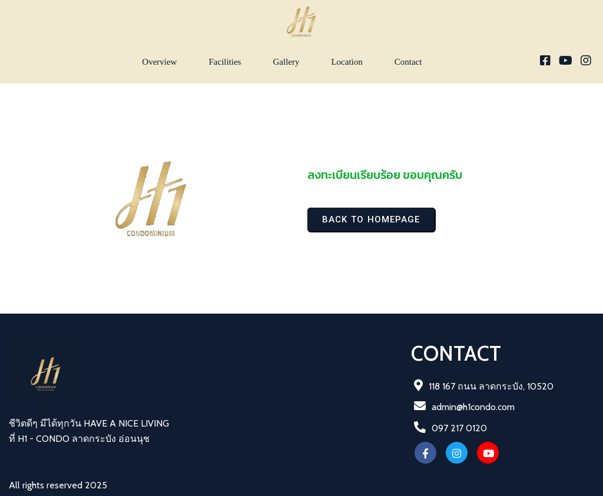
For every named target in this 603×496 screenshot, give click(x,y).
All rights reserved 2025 (58, 485)
